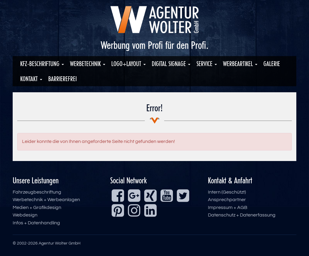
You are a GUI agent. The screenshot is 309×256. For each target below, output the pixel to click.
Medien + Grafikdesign (37, 207)
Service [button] (206, 64)
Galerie (271, 64)
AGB (242, 207)
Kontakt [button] (31, 79)
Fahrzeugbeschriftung (37, 192)
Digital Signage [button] (171, 64)
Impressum (220, 207)
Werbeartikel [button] (240, 64)
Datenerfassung (258, 215)
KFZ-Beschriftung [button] (42, 64)
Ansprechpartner (227, 199)
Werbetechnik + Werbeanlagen (46, 199)
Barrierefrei (62, 79)
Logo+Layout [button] (128, 64)
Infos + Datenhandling (36, 222)
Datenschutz (221, 215)
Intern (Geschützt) (227, 192)
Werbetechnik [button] (87, 64)
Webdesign (25, 215)
